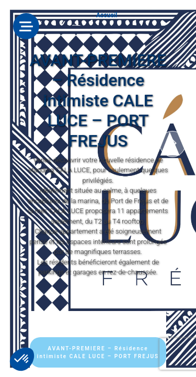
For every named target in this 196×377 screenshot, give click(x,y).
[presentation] (172, 144)
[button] (21, 359)
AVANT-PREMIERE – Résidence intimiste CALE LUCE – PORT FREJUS (98, 352)
